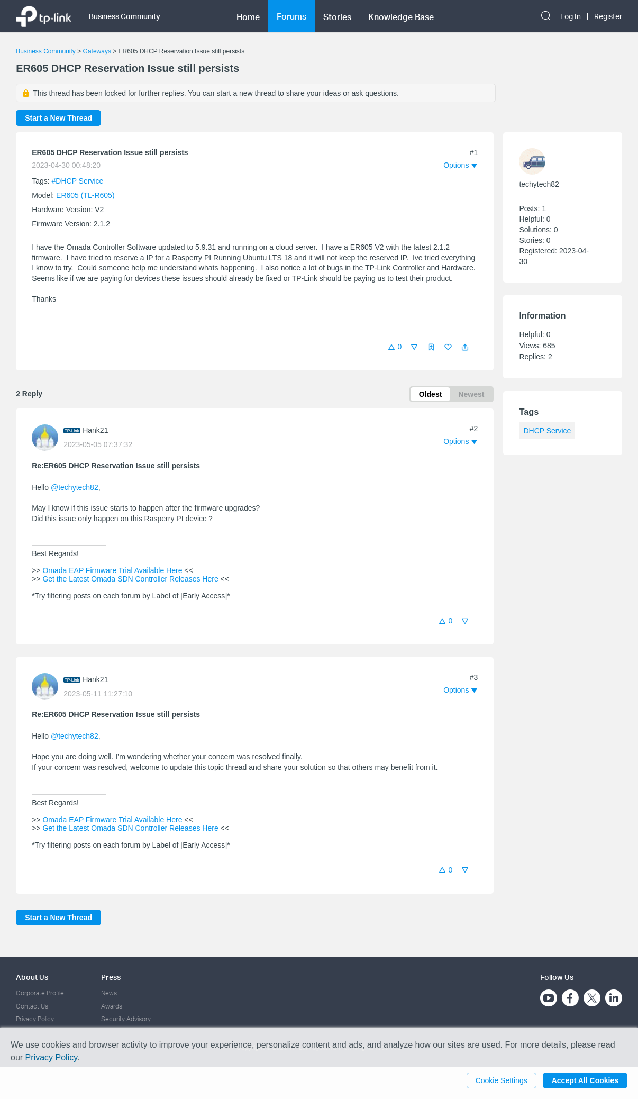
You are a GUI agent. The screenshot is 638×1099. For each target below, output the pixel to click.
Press (111, 977)
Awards (111, 1006)
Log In (570, 16)
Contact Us (32, 1006)
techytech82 (539, 184)
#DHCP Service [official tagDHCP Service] (78, 181)
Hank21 (95, 430)
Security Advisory (126, 1019)
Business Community (46, 51)
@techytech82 (74, 487)
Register (608, 16)
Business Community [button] (124, 16)
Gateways (97, 51)
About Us (32, 977)
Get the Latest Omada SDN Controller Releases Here (131, 579)
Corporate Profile (40, 993)
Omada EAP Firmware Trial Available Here (113, 570)
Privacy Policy (35, 1019)
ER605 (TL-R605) (85, 195)
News (109, 993)
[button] (465, 347)
